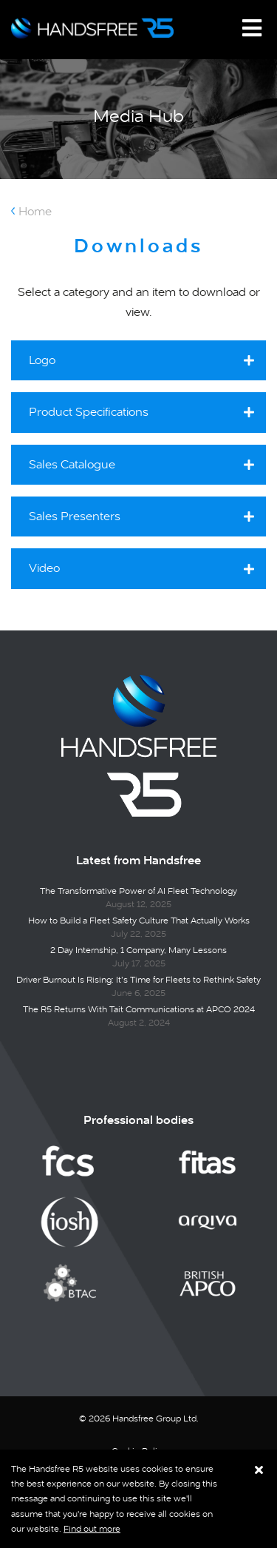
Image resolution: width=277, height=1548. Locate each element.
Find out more (92, 1529)
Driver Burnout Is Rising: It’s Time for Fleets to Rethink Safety (138, 980)
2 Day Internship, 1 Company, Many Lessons (138, 950)
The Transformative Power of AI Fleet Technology (138, 891)
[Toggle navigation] (252, 28)
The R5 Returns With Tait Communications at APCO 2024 (139, 1009)
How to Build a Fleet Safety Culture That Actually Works (139, 920)
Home (35, 211)
